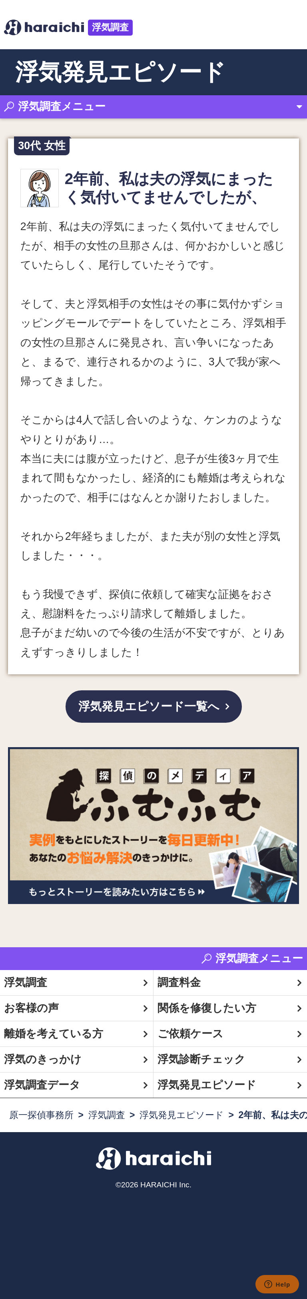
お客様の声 (31, 1008)
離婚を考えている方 (53, 1034)
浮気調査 (110, 27)
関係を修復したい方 (206, 1008)
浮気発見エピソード (206, 1085)
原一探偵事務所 (41, 1115)
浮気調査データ (42, 1085)
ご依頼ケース (190, 1034)
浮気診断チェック (201, 1059)
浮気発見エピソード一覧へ (148, 706)
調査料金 (179, 982)
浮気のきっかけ (43, 1059)
